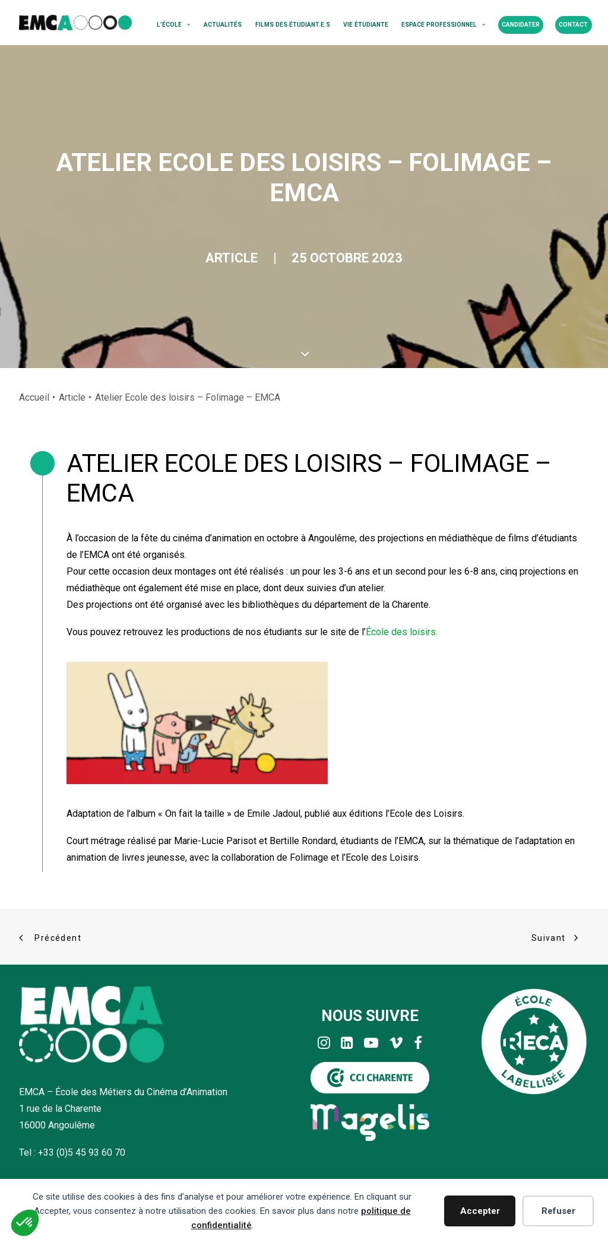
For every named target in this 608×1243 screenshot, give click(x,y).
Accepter (480, 1211)
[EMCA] (75, 22)
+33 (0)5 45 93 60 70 (81, 1152)
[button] (324, 1045)
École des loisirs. (402, 632)
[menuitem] (173, 24)
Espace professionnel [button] (443, 24)
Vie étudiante (365, 24)
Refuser (558, 1211)
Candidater (521, 24)
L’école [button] (174, 24)
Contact (573, 24)
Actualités (223, 24)
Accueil (34, 397)
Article (231, 257)
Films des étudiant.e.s (292, 24)
